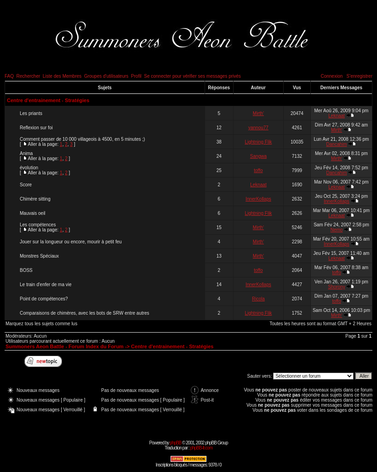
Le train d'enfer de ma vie (46, 284)
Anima (26, 153)
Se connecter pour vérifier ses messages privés (192, 76)
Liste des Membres (62, 76)
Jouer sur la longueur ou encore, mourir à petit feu (71, 241)
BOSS (26, 270)
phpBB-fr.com (201, 447)
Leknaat (336, 115)
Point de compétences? (44, 298)
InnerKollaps (258, 198)
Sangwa (258, 156)
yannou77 (258, 127)
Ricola (258, 298)
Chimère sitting (35, 198)
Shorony (336, 286)
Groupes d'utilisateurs (106, 76)
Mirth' (258, 113)
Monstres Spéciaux (39, 256)
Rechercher (28, 76)
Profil (136, 76)
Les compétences (38, 224)
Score (26, 184)
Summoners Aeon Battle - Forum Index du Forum (65, 346)
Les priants (31, 113)
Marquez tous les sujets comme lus (41, 323)
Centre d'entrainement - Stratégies (48, 100)
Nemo (337, 229)
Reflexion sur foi (36, 127)
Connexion (331, 76)
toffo (258, 170)
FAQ (9, 76)
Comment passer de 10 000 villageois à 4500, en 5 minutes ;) (82, 139)
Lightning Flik (258, 141)
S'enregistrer (359, 76)
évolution (29, 167)
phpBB (175, 442)
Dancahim (336, 144)
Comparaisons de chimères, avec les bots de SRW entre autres (84, 313)
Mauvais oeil (33, 213)
